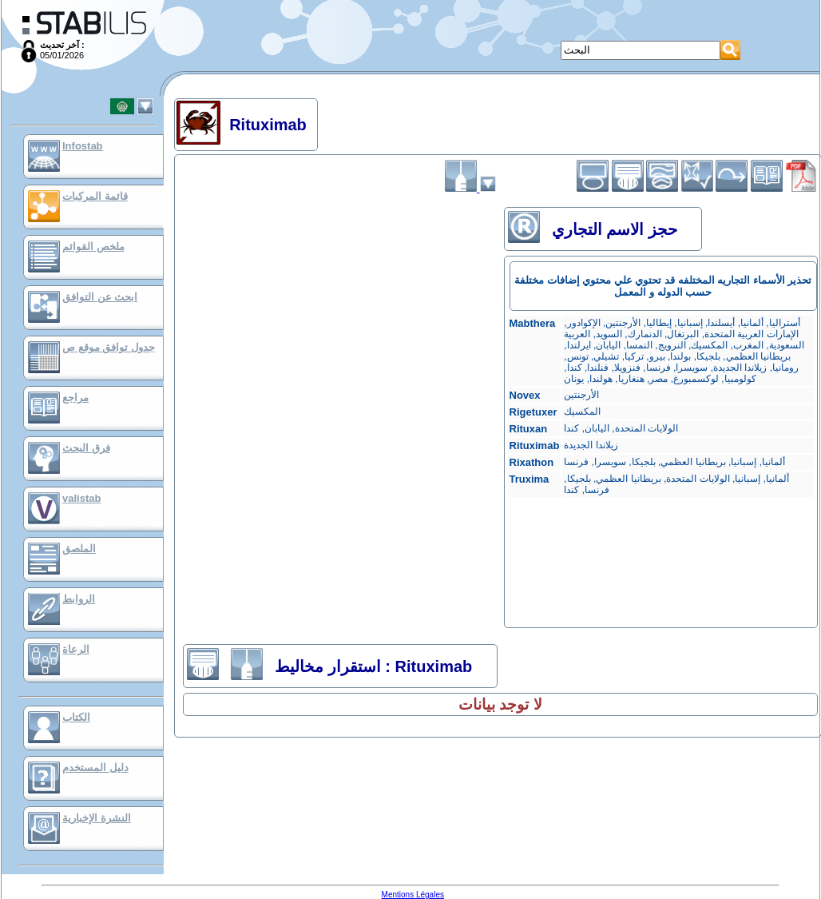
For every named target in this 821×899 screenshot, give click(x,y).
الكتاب (76, 717)
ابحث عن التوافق (99, 297)
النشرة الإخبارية (96, 818)
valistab (81, 498)
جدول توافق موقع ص (108, 347)
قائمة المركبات (95, 196)
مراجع (75, 398)
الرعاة (75, 649)
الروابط (78, 599)
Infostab (82, 146)
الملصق (79, 549)
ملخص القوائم (93, 247)
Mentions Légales (413, 894)
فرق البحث (86, 448)
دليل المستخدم (95, 768)
